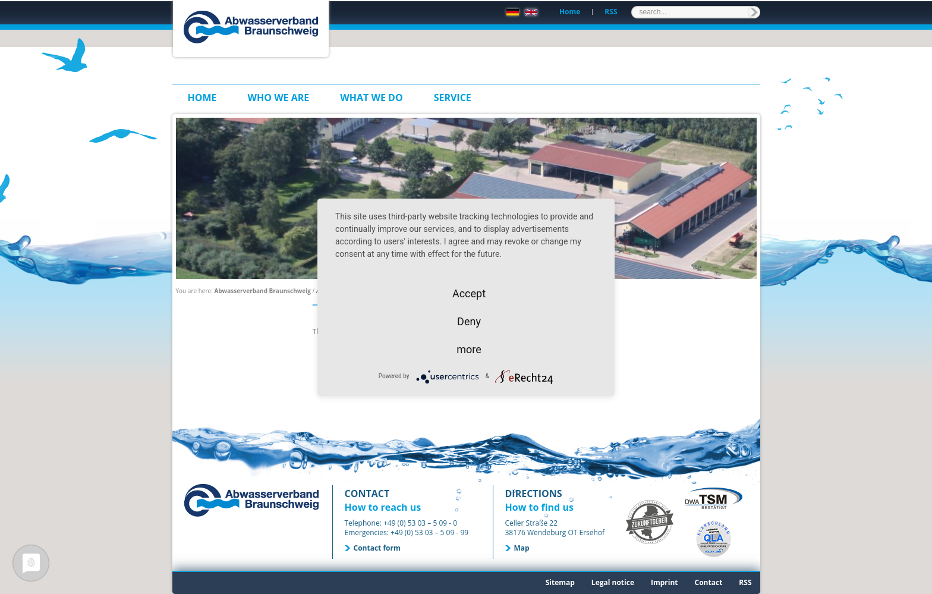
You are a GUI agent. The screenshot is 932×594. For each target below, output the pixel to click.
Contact (709, 582)
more (468, 349)
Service (452, 97)
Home (569, 12)
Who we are (279, 97)
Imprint (664, 582)
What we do (371, 97)
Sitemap (560, 582)
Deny (469, 321)
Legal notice (612, 582)
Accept (469, 293)
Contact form (377, 548)
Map (522, 548)
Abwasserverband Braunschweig (262, 291)
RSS (610, 12)
